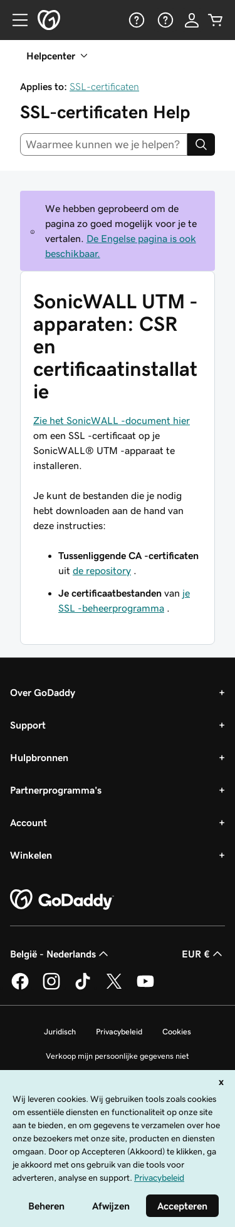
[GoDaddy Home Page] (62, 900)
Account (28, 822)
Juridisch (60, 1032)
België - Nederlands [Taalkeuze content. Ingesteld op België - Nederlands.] (60, 953)
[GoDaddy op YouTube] (145, 987)
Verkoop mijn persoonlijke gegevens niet (117, 1056)
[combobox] (104, 144)
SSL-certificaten (104, 86)
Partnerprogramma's (56, 790)
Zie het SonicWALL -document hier (111, 420)
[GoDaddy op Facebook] (20, 987)
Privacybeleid (119, 1032)
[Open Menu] (15, 20)
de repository (102, 570)
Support (28, 725)
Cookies (176, 1032)
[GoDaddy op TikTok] (83, 987)
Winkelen (31, 855)
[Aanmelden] (192, 20)
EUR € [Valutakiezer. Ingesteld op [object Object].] (203, 953)
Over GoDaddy (42, 692)
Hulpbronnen (39, 757)
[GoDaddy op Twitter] (114, 987)
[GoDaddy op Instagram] (51, 987)
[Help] (135, 20)
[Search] (201, 144)
